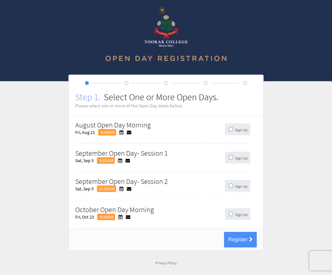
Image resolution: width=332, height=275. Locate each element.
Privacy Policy (166, 262)
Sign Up (241, 129)
